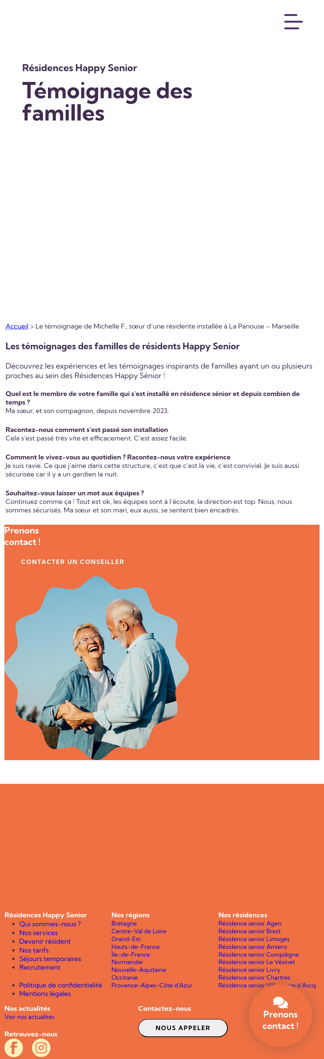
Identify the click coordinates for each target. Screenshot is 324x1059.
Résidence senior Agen (249, 923)
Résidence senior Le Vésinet (256, 962)
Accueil (17, 326)
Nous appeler (183, 1028)
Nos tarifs (34, 950)
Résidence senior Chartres (254, 977)
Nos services (38, 932)
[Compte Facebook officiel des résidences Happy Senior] (13, 1048)
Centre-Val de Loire (138, 931)
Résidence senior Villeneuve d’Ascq (267, 985)
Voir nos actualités (29, 1016)
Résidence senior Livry (249, 969)
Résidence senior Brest (249, 931)
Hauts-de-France (135, 946)
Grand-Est (125, 939)
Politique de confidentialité (60, 985)
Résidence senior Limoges (253, 939)
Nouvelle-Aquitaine (138, 969)
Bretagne (124, 923)
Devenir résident (45, 941)
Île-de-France (130, 954)
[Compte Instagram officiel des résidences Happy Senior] (41, 1048)
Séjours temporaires (50, 958)
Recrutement (40, 967)
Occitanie (124, 977)
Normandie (127, 962)
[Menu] (294, 20)
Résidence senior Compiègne (258, 954)
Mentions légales (45, 993)
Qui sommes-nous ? (50, 924)
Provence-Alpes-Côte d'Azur (151, 985)
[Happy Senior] (162, 847)
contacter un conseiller (72, 561)
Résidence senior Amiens (252, 946)
